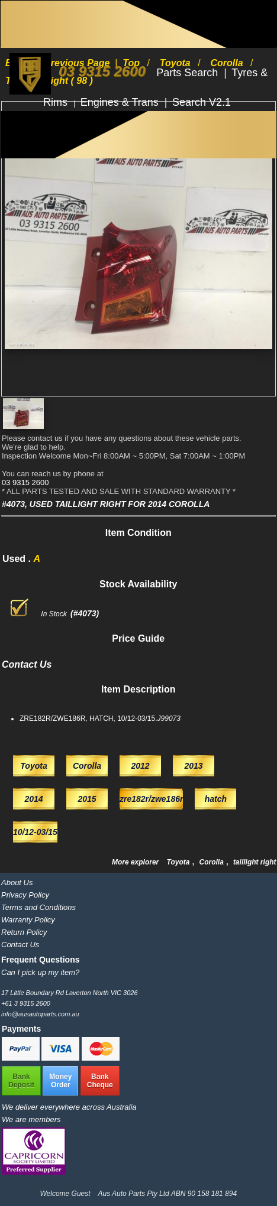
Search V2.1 (201, 102)
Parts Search (188, 73)
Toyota (179, 862)
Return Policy (24, 932)
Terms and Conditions (38, 907)
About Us (17, 882)
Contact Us (20, 944)
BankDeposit (21, 1080)
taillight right (254, 862)
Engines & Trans (121, 102)
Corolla (212, 862)
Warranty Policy (28, 919)
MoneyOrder (60, 1080)
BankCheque (100, 1080)
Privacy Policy (25, 894)
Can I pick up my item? (40, 972)
